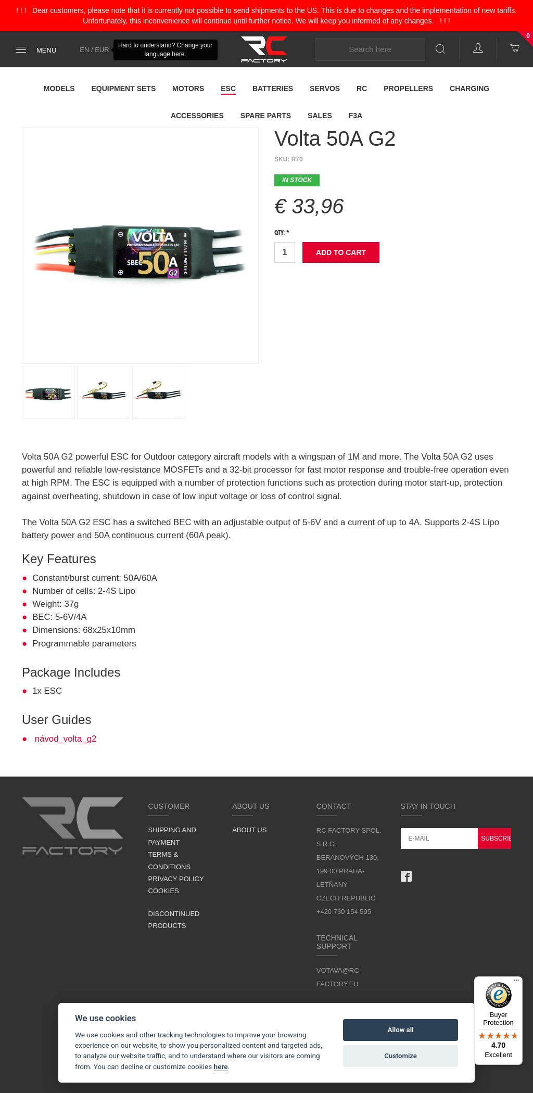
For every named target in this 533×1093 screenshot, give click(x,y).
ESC (228, 88)
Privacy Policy (176, 879)
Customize (400, 1056)
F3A (355, 115)
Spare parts (265, 115)
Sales (320, 115)
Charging (469, 88)
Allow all (401, 1030)
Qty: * (281, 233)
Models (59, 88)
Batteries (272, 88)
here (221, 1066)
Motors (188, 88)
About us (249, 830)
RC (362, 88)
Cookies (163, 891)
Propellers (408, 88)
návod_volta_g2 (66, 739)
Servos (325, 88)
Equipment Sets (124, 88)
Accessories (197, 115)
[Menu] (516, 982)
